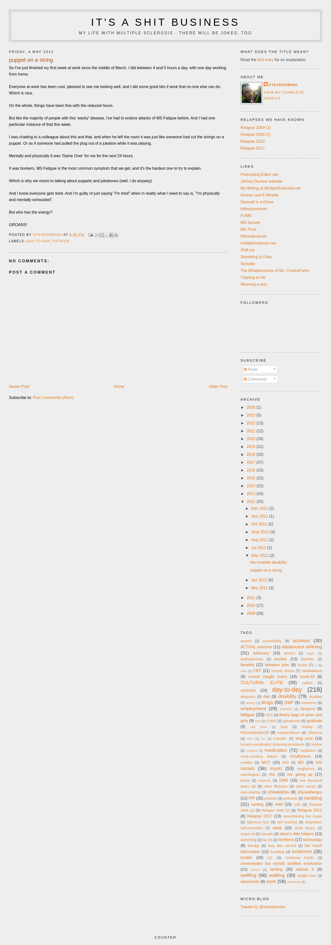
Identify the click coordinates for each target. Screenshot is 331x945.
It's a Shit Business (165, 22)
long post (304, 738)
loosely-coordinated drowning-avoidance (272, 744)
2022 (251, 423)
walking (277, 875)
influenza (315, 733)
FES (269, 715)
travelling (277, 852)
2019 (251, 447)
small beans (304, 828)
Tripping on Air (253, 277)
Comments (255, 379)
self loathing (287, 822)
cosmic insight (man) (267, 677)
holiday (307, 727)
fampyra (308, 709)
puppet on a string (266, 570)
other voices (306, 786)
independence (289, 733)
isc (263, 739)
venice (255, 869)
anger (311, 653)
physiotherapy (310, 792)
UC (270, 858)
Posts (250, 369)
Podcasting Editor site (259, 174)
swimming (248, 840)
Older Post (218, 386)
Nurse (245, 780)
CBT (257, 671)
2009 (251, 613)
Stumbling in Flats (256, 257)
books (302, 665)
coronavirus (312, 671)
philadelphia (278, 792)
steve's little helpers (297, 834)
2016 (251, 470)
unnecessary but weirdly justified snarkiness (281, 863)
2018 (251, 454)
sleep (277, 828)
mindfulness (300, 756)
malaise (252, 751)
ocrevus (264, 780)
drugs (267, 702)
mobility (246, 763)
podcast (271, 798)
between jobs (277, 665)
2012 (251, 501)
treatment (302, 851)
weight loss (307, 876)
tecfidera (285, 840)
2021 (251, 431)
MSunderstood (253, 236)
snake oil (247, 834)
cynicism (247, 690)
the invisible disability (268, 562)
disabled (315, 697)
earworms (309, 703)
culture (307, 683)
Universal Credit (299, 858)
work (271, 881)
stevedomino (283, 85)
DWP (288, 703)
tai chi (267, 840)
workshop (294, 882)
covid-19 (307, 677)
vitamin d (305, 869)
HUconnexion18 (254, 732)
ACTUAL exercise (256, 647)
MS (301, 762)
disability (287, 696)
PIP (252, 798)
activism (301, 640)
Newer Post (19, 386)
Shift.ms (247, 250)
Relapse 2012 (252, 141)
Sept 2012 (260, 532)
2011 (251, 598)
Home (119, 386)
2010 (251, 605)
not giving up (300, 774)
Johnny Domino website (261, 181)
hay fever (258, 727)
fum (257, 721)
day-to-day (38, 241)
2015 (251, 478)
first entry (266, 60)
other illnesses (276, 786)
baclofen (307, 659)
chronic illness (282, 671)
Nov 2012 (260, 516)
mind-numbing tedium (259, 756)
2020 (251, 439)
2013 (251, 494)
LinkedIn (280, 739)
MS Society (250, 222)
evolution (286, 709)
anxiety (280, 659)
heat (284, 727)
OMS (283, 780)
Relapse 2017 (252, 148)
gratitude (314, 721)
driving (250, 703)
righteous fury (258, 822)
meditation (308, 751)
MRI (285, 763)
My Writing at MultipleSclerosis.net (270, 188)
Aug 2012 (260, 540)
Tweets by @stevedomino (262, 907)
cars (243, 671)
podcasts (290, 798)
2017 (251, 462)
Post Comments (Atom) (53, 398)
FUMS (246, 216)
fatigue (61, 241)
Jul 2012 (259, 548)
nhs (272, 774)
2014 (251, 486)
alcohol (289, 653)
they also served (282, 846)
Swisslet (247, 264)
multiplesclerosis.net (258, 243)
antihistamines (251, 659)
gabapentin (291, 721)
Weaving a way (253, 284)
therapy (253, 846)
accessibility (272, 641)
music (276, 768)
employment (253, 708)
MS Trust (248, 229)
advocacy (261, 653)
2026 (251, 407)
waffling (248, 875)
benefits (247, 665)
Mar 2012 (260, 588)
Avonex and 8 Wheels (259, 195)
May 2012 (260, 555)
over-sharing (250, 792)
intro (250, 739)
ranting (257, 804)
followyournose (253, 209)
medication (276, 750)
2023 (251, 415)
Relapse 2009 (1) (255, 128)
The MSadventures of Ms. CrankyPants (274, 270)
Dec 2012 (260, 508)
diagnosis (247, 697)
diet (266, 696)
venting (276, 869)
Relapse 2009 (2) (255, 134)
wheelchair (249, 882)
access (246, 641)
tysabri (246, 858)
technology (312, 840)
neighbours (306, 769)
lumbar (316, 744)
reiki (297, 804)
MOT (266, 762)
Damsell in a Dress (256, 202)
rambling (313, 798)
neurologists (250, 775)
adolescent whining (302, 646)
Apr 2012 (259, 580)
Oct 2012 (259, 524)
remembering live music (302, 816)
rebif (278, 804)
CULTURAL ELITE (261, 682)
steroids (267, 834)
